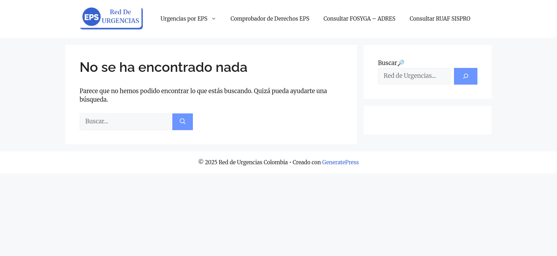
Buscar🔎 (391, 63)
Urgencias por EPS (192, 19)
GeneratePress (340, 162)
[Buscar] (182, 121)
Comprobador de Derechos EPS (270, 18)
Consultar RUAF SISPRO (440, 18)
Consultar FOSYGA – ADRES (359, 18)
